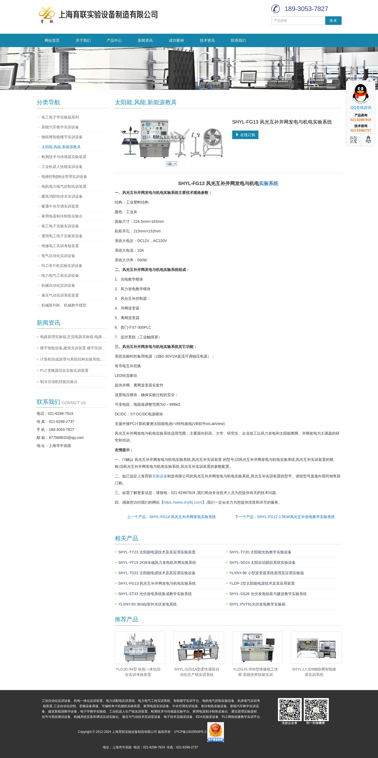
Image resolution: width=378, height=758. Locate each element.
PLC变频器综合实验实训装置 (64, 370)
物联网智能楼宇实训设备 (62, 137)
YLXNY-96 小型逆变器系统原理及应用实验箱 (266, 573)
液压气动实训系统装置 (60, 295)
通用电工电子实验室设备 (62, 236)
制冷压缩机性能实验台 (59, 382)
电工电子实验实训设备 (60, 226)
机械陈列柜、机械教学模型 (63, 305)
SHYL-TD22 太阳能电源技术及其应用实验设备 (157, 573)
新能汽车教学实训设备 (60, 127)
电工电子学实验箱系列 (60, 117)
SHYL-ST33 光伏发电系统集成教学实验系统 (155, 594)
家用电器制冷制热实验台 (62, 216)
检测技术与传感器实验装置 (63, 157)
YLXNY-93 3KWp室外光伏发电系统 (147, 604)
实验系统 (268, 183)
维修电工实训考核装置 (60, 246)
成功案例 (176, 40)
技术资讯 (207, 40)
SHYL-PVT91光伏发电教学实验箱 (257, 604)
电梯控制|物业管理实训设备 (64, 176)
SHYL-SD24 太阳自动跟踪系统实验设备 (262, 562)
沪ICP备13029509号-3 (190, 732)
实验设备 (159, 476)
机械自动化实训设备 (58, 285)
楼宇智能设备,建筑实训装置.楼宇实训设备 (75, 348)
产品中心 (114, 40)
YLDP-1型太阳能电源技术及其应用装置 (262, 583)
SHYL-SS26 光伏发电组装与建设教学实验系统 (268, 594)
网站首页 (52, 40)
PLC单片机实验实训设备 (61, 265)
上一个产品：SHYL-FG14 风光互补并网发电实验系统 (171, 517)
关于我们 (83, 40)
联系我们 (238, 40)
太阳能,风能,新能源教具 (61, 147)
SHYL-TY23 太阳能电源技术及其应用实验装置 (157, 552)
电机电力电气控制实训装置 (63, 186)
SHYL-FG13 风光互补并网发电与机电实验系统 (157, 583)
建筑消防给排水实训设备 (62, 196)
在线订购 (245, 135)
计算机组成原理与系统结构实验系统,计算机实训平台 (83, 359)
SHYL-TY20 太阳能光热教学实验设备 (260, 552)
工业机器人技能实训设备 (62, 166)
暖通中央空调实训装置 (60, 206)
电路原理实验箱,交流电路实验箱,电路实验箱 (76, 337)
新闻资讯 (145, 40)
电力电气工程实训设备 (60, 275)
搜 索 (333, 20)
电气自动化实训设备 (58, 256)
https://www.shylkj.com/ (182, 502)
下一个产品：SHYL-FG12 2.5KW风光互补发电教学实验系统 (285, 517)
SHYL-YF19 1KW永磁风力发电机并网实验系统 (157, 562)
